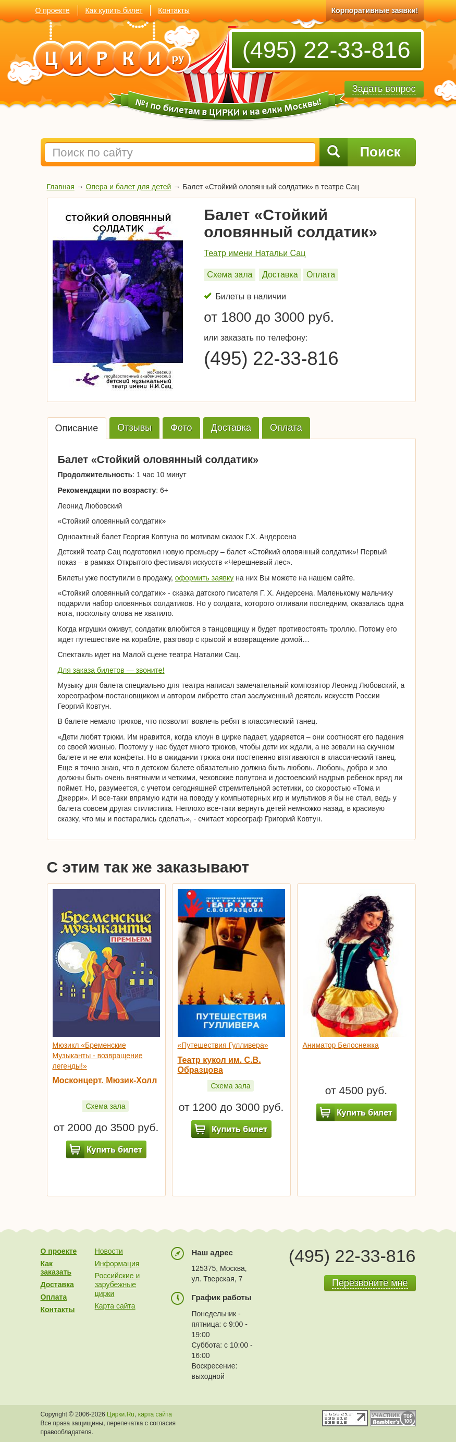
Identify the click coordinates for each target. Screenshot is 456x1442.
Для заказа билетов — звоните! (111, 670)
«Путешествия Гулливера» (223, 1045)
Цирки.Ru (120, 1414)
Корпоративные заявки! (374, 10)
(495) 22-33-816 (326, 50)
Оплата (320, 274)
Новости (109, 1251)
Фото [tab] (181, 427)
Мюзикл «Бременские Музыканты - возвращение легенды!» (98, 1055)
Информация (117, 1263)
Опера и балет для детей (128, 187)
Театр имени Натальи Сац (254, 253)
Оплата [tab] (286, 427)
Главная (61, 187)
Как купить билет (113, 10)
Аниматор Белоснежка (341, 1045)
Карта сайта (115, 1306)
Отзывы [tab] (134, 427)
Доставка (280, 274)
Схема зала (229, 274)
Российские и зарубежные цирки (117, 1284)
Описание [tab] (76, 428)
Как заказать (56, 1268)
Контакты (173, 10)
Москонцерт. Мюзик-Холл (105, 1080)
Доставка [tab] (231, 427)
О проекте (52, 10)
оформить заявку (204, 578)
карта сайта (155, 1414)
